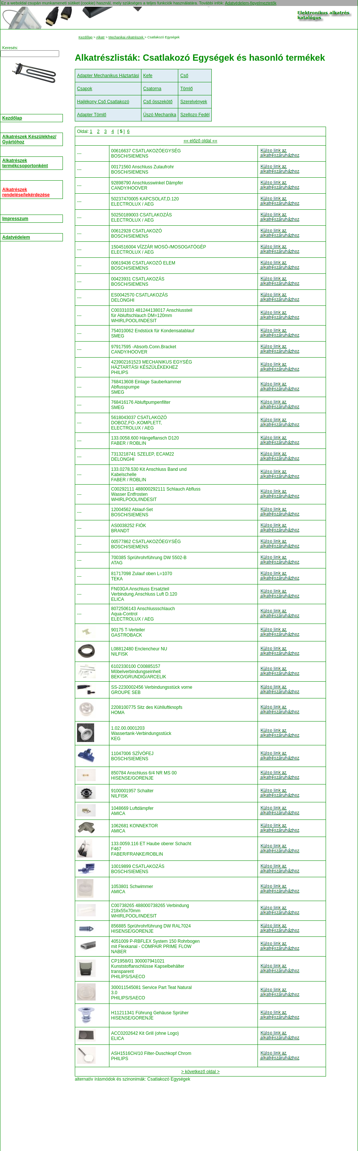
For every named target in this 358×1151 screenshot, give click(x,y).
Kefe (148, 75)
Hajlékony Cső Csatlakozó (103, 101)
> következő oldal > (200, 1071)
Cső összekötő (158, 101)
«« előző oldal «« (200, 140)
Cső (184, 75)
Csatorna (152, 88)
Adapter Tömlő (91, 114)
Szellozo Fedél (195, 114)
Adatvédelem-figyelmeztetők (250, 3)
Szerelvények (193, 101)
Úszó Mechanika (159, 114)
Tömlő (186, 88)
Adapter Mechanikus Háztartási (108, 75)
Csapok (84, 88)
